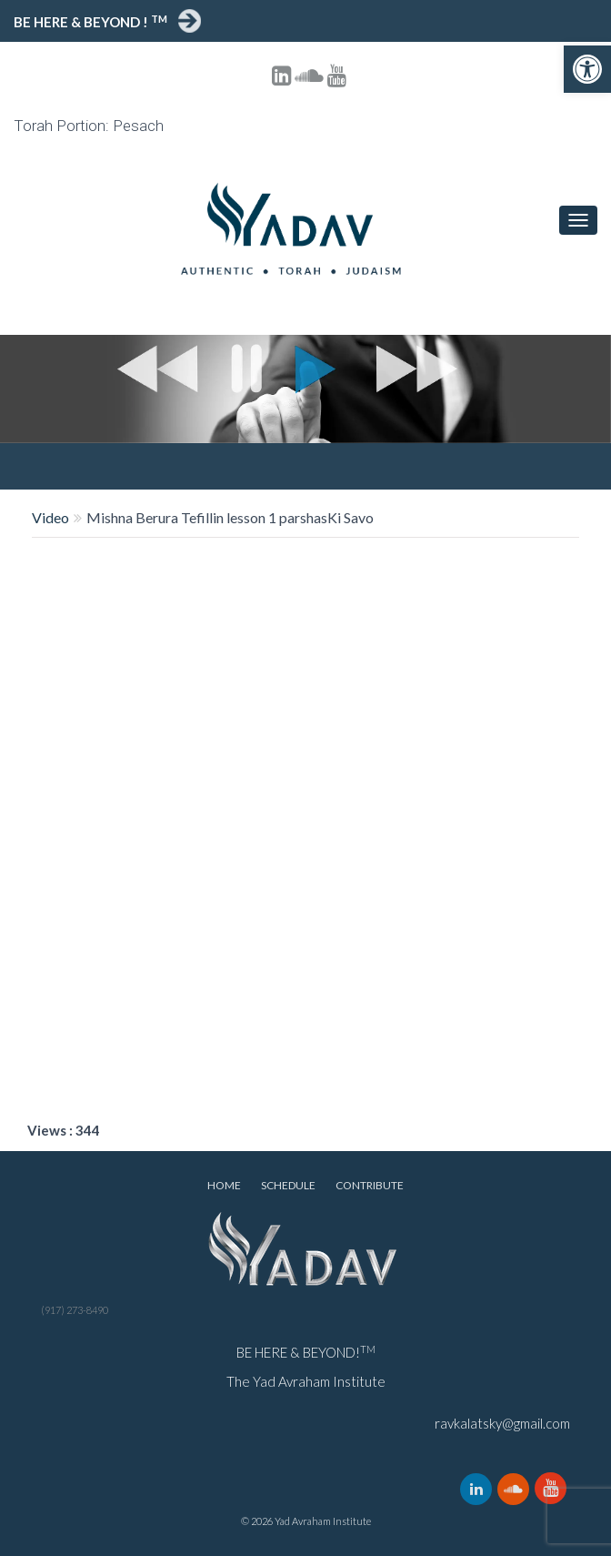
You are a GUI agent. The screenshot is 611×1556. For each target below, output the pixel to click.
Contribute (370, 1185)
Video (50, 517)
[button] (587, 69)
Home (224, 1185)
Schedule (288, 1185)
